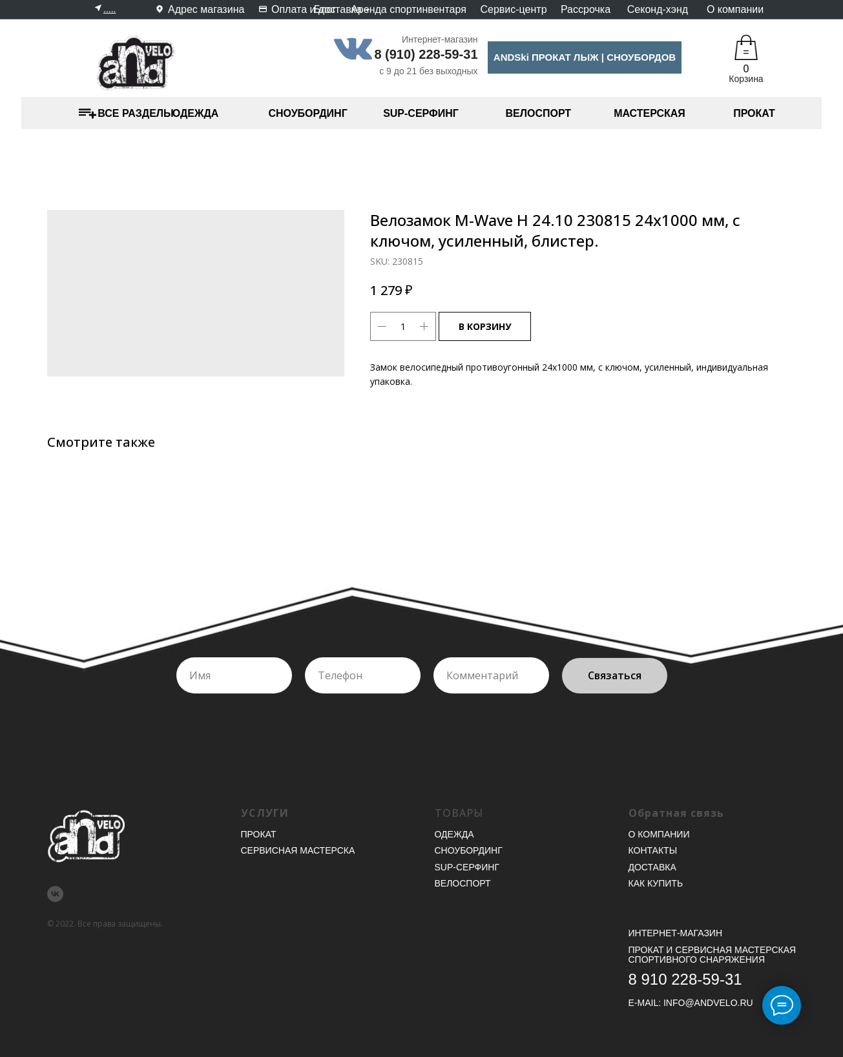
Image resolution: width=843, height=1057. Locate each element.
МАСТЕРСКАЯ (649, 113)
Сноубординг (469, 850)
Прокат (258, 834)
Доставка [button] (652, 867)
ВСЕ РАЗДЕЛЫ (135, 113)
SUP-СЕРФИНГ (421, 113)
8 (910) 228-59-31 (425, 54)
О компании (735, 9)
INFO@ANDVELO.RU (708, 1003)
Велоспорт (463, 883)
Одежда (454, 834)
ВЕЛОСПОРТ (539, 113)
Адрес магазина (206, 9)
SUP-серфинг (467, 867)
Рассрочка (585, 9)
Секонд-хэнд (657, 9)
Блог (325, 9)
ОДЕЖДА (195, 113)
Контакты (653, 850)
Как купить (656, 883)
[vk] (55, 894)
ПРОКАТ (754, 113)
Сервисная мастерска (298, 850)
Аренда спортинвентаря (408, 9)
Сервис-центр (513, 9)
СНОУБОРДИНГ (308, 113)
